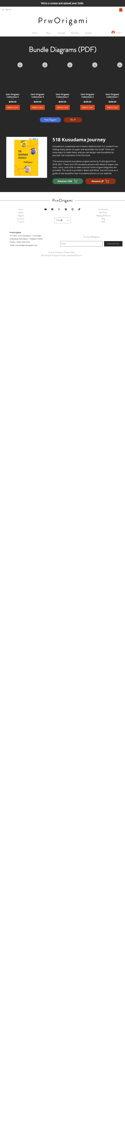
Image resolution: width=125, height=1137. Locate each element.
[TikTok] (79, 209)
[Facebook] (52, 209)
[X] (59, 209)
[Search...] (19, 9)
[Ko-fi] (73, 119)
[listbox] (62, 220)
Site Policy (103, 212)
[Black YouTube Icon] (45, 209)
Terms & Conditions (55, 252)
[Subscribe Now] (113, 243)
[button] (121, 9)
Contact (21, 221)
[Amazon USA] (67, 181)
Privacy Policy (69, 252)
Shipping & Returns (103, 215)
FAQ (103, 221)
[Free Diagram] (50, 119)
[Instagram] (72, 209)
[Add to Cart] (12, 107)
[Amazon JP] (100, 181)
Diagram (21, 215)
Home (20, 209)
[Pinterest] (66, 209)
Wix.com (78, 255)
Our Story (20, 218)
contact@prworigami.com (26, 245)
